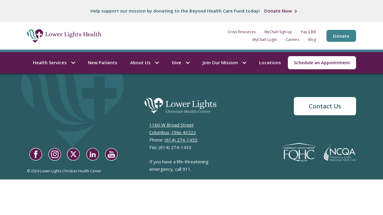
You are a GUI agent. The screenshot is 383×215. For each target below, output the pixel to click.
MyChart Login (265, 39)
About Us (144, 62)
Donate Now (278, 11)
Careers (292, 39)
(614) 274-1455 (181, 140)
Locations (270, 62)
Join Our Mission (224, 62)
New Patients (102, 62)
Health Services (54, 62)
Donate (341, 36)
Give (181, 62)
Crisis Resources (242, 32)
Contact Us (325, 106)
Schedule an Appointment (322, 62)
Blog (312, 39)
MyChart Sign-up (278, 32)
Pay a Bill (308, 32)
